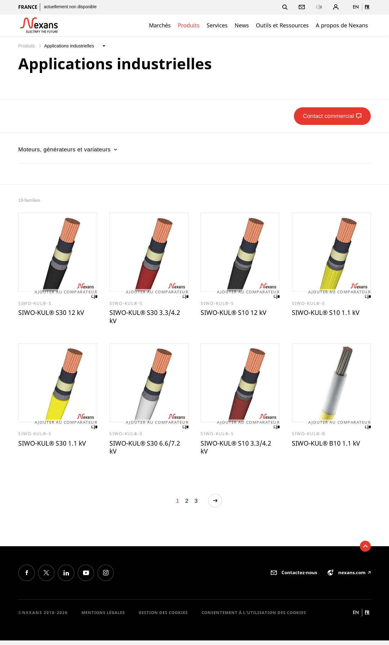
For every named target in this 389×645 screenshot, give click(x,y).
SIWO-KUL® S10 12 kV (237, 314)
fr (367, 7)
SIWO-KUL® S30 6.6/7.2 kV (148, 450)
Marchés (160, 25)
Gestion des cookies (163, 617)
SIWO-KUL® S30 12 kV (54, 314)
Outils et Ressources (282, 25)
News (242, 25)
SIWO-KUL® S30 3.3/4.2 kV (148, 318)
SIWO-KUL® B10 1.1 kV (329, 446)
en (356, 7)
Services (217, 25)
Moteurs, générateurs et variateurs (68, 149)
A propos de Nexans (342, 25)
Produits (189, 25)
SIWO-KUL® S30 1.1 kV (55, 446)
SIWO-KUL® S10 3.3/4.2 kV (239, 450)
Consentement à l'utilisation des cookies (253, 617)
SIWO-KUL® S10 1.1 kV (329, 314)
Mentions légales (103, 617)
